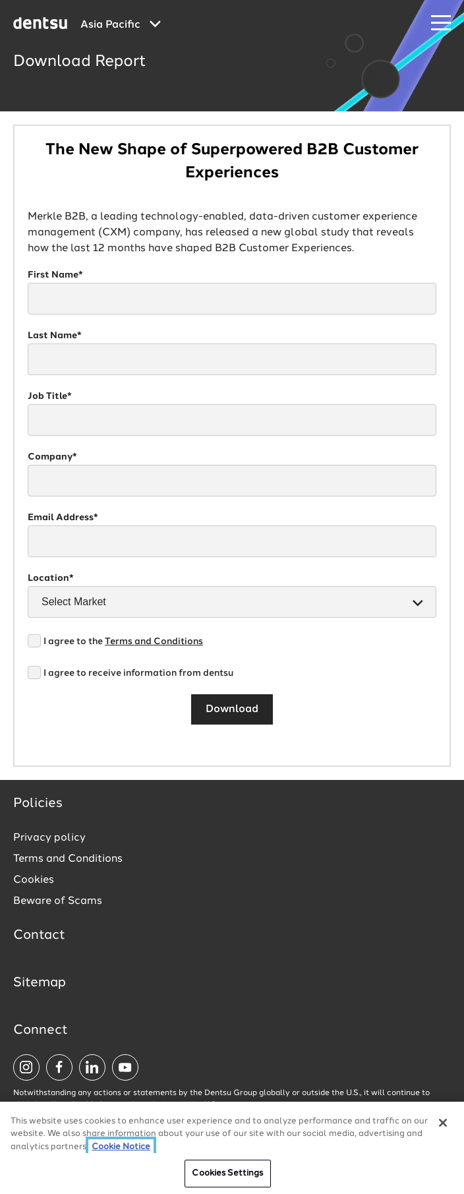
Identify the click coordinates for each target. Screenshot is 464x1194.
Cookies (33, 880)
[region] (232, 1148)
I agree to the (123, 641)
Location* (51, 578)
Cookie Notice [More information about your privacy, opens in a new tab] (121, 1147)
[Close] (442, 1122)
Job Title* (50, 396)
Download (232, 709)
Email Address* (63, 517)
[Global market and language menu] (120, 25)
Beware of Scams (57, 901)
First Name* (55, 275)
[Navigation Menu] (441, 23)
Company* (52, 457)
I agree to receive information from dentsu (138, 673)
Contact (39, 935)
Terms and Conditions (154, 641)
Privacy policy (49, 838)
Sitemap (39, 983)
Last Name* (55, 335)
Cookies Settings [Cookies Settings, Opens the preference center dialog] (227, 1173)
